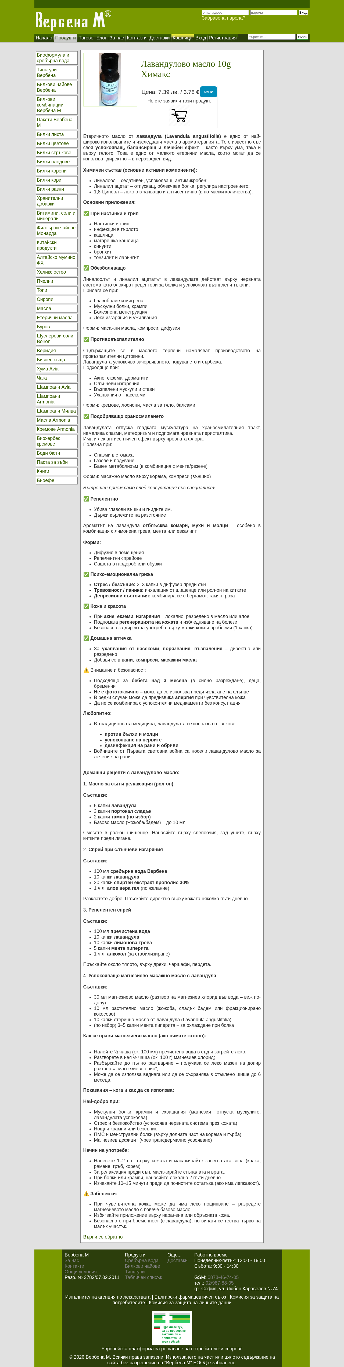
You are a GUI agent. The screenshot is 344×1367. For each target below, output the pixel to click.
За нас (71, 1260)
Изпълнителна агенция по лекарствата (107, 1297)
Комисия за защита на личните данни (190, 1302)
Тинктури (135, 1271)
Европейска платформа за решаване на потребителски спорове (172, 1348)
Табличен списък (143, 1277)
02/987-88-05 (220, 1283)
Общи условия (80, 1271)
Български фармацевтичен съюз (190, 1297)
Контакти (74, 1266)
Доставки (177, 1260)
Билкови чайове (142, 1266)
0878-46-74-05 (223, 1277)
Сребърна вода (142, 1260)
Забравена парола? (223, 18)
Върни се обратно (103, 1237)
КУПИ (208, 92)
